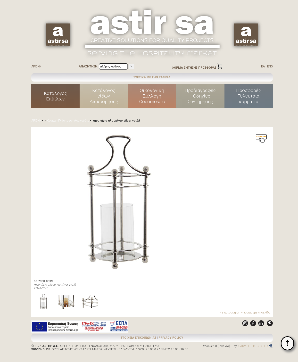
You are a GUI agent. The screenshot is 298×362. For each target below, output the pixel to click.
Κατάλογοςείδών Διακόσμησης (104, 96)
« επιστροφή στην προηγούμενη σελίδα (245, 312)
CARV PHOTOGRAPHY (255, 346)
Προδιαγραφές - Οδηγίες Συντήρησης (200, 96)
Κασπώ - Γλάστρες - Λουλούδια (68, 120)
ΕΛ (263, 66)
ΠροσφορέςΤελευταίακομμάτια (248, 96)
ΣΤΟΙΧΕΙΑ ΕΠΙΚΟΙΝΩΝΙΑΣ (138, 337)
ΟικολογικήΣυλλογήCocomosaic (152, 96)
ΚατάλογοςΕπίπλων (55, 96)
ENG (270, 66)
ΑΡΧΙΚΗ (36, 66)
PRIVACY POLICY (170, 337)
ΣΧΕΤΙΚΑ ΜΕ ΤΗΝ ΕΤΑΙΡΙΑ (151, 77)
